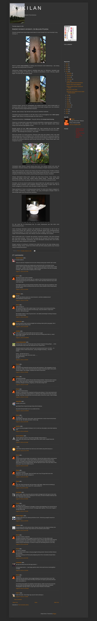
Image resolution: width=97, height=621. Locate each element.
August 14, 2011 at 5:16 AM (22, 442)
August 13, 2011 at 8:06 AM (22, 431)
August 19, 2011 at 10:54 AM (22, 588)
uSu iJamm (18, 492)
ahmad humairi (19, 258)
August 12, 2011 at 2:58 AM (22, 359)
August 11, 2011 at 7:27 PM (22, 300)
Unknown (18, 293)
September (69, 79)
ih (16, 446)
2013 (67, 67)
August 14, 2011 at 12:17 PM (22, 450)
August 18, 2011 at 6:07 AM (22, 530)
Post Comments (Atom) (23, 604)
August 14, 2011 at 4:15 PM (22, 487)
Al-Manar (18, 525)
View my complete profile (75, 124)
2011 (67, 71)
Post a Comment (18, 599)
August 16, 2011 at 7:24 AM (22, 511)
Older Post (56, 602)
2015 (67, 64)
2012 (67, 69)
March (68, 103)
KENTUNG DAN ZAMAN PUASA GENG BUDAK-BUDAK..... (75, 92)
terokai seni (19, 321)
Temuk (17, 275)
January (69, 107)
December (69, 73)
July (68, 95)
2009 (67, 111)
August (68, 81)
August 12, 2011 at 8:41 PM (22, 421)
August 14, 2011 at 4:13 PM (22, 476)
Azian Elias (18, 401)
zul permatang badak (21, 342)
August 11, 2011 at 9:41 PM (22, 326)
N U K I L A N (26, 8)
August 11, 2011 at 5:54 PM (22, 289)
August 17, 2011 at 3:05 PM (22, 520)
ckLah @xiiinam (19, 435)
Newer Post (15, 602)
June (68, 97)
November (69, 75)
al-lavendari (19, 562)
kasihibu (18, 331)
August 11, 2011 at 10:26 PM (22, 337)
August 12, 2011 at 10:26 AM (22, 410)
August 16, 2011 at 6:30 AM (22, 498)
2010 (67, 109)
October (69, 77)
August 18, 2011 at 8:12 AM (22, 558)
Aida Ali (18, 593)
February (69, 105)
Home (36, 602)
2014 (67, 65)
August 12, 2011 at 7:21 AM (22, 397)
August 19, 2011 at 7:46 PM (22, 596)
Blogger (54, 613)
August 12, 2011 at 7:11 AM (22, 384)
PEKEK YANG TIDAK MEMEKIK (74, 84)
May (68, 99)
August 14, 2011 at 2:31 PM (22, 465)
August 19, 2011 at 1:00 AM (22, 570)
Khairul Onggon (19, 515)
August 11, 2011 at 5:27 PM (22, 271)
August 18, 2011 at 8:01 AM (22, 544)
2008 (67, 113)
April (68, 101)
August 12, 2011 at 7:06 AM (22, 372)
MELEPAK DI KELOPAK (72, 89)
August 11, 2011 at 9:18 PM (22, 317)
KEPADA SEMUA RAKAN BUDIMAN (75, 82)
